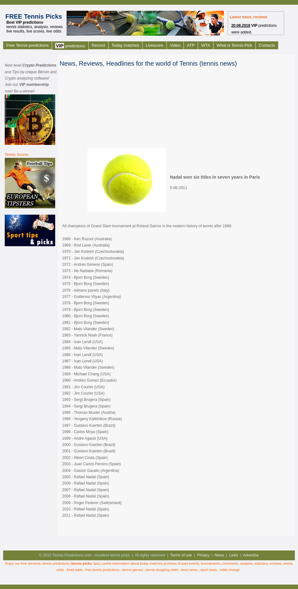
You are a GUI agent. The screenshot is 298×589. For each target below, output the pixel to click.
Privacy (203, 555)
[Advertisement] (30, 347)
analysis (246, 563)
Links (233, 555)
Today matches (125, 45)
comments (230, 563)
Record (98, 45)
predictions (70, 45)
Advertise (251, 555)
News (219, 555)
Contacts (267, 45)
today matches (151, 563)
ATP (191, 45)
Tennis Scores (16, 154)
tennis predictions (56, 563)
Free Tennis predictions (27, 45)
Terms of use (181, 555)
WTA (205, 45)
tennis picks (82, 563)
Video (175, 45)
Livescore (154, 45)
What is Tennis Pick (234, 45)
